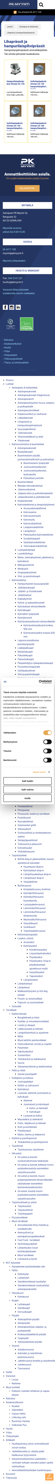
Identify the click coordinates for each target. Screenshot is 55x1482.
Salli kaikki (27, 781)
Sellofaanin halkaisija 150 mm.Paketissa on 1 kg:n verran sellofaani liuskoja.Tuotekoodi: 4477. (15, 135)
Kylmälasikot (30, 946)
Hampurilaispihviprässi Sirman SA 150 (15, 82)
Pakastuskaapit (26, 659)
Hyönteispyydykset (27, 1244)
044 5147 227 (15, 278)
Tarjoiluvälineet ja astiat (24, 1202)
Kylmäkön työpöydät (28, 614)
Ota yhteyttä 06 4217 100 (27, 12)
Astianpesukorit (26, 399)
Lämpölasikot (30, 979)
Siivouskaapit (25, 1311)
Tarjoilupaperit (25, 1213)
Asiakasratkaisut (14, 1402)
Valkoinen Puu (19, 1425)
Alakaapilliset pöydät (28, 1319)
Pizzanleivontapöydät (29, 666)
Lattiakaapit (24, 1304)
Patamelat (23, 1047)
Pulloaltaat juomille (33, 478)
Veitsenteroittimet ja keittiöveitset (35, 1066)
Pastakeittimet (25, 806)
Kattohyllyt (23, 1274)
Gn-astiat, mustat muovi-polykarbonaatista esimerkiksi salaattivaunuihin (33, 1195)
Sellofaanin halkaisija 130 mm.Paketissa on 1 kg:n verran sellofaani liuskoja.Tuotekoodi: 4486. (39, 93)
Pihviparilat (23, 810)
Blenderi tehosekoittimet (30, 485)
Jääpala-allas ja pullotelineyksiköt (35, 493)
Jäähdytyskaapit (26, 587)
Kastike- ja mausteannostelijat (33, 1021)
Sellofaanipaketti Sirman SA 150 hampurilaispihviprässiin (15, 126)
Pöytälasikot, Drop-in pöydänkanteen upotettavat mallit (40, 965)
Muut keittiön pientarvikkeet (32, 1040)
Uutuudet (16, 1006)
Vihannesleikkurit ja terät (30, 436)
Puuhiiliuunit (24, 817)
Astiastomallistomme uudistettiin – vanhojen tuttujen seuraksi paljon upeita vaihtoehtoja (32, 1463)
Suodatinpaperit (31, 538)
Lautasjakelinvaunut (34, 904)
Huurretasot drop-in (33, 866)
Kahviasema (29, 512)
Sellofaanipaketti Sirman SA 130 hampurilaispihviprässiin (39, 84)
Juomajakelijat (25, 1081)
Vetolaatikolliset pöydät (30, 1342)
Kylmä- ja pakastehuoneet (31, 602)
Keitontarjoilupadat (27, 934)
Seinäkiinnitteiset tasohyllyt (32, 1281)
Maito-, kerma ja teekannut (31, 1134)
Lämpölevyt (29, 531)
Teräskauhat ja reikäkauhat (32, 1059)
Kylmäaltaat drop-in (33, 870)
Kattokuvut (23, 1296)
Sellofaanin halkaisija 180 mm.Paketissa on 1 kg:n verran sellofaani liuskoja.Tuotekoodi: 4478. (39, 135)
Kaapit (15, 1300)
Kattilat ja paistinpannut (24, 1138)
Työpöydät (23, 1338)
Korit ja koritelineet (27, 1127)
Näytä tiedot (39, 772)
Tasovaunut (24, 1368)
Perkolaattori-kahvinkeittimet (38, 534)
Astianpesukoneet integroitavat (34, 395)
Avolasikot (28, 942)
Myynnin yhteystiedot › (14, 260)
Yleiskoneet (23, 440)
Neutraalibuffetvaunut (34, 919)
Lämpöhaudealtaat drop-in (37, 874)
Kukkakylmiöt (25, 598)
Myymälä (27, 205)
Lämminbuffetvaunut (34, 908)
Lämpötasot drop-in (33, 878)
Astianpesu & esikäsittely (28, 27)
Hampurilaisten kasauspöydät (33, 583)
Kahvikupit (34, 1111)
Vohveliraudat (25, 848)
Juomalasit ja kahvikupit (36, 1104)
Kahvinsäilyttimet (32, 523)
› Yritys (6, 351)
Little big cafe (19, 1417)
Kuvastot (10, 1474)
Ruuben (16, 1406)
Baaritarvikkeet (25, 482)
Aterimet (27, 1100)
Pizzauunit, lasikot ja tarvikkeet (34, 813)
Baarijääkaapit (25, 451)
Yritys (9, 1432)
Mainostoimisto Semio (28, 370)
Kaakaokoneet (25, 500)
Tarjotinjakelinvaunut (34, 930)
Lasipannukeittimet (33, 527)
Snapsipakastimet (27, 572)
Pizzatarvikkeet (19, 1217)
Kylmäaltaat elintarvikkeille (31, 606)
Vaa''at (21, 1063)
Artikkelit (10, 1440)
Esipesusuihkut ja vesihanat (32, 414)
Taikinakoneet (25, 433)
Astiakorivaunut (26, 1349)
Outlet (9, 1372)
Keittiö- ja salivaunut (28, 1085)
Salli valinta (27, 789)
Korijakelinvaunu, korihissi (36, 889)
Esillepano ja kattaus (22, 1078)
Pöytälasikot (35, 957)
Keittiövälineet (19, 1013)
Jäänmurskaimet (26, 489)
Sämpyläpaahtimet (27, 840)
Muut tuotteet (13, 1387)
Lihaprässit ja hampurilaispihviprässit (21, 33)
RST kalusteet (13, 1262)
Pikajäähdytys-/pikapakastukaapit (35, 663)
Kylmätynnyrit (25, 617)
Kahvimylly (29, 519)
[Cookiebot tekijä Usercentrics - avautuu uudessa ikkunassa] (39, 682)
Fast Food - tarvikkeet (29, 1240)
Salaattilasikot (36, 972)
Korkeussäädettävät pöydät (32, 1334)
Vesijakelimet (30, 881)
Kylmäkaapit (24, 610)
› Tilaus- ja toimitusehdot (16, 362)
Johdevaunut (24, 1364)
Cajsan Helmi (19, 1413)
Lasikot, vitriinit (25, 938)
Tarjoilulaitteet (19, 855)
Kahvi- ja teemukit (38, 1108)
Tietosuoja (11, 1477)
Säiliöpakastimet (26, 670)
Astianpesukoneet (27, 391)
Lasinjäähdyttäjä (26, 550)
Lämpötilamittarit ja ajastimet (33, 1032)
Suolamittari (24, 1055)
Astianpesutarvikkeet (28, 410)
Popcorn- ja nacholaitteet (30, 1002)
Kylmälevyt (23, 1089)
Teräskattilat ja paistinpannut (33, 1142)
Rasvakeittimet (25, 821)
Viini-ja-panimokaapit (29, 674)
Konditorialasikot (38, 949)
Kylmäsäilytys (19, 580)
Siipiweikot (17, 1409)
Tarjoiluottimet (25, 1210)
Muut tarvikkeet (20, 1221)
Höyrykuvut (17, 1293)
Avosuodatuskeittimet (34, 508)
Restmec (16, 1383)
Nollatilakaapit (25, 651)
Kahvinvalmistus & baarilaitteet (28, 444)
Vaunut (15, 1345)
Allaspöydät (24, 1323)
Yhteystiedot (12, 1436)
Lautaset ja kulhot (32, 1115)
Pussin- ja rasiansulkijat (30, 998)
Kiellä (27, 798)
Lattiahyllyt (23, 1277)
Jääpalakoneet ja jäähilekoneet (34, 497)
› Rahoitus (8, 340)
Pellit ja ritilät (18, 1070)
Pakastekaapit (25, 655)
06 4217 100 (9, 249)
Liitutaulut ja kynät (27, 1259)
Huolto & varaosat (27, 270)
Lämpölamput (25, 983)
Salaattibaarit (30, 923)
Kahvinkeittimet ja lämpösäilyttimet (36, 504)
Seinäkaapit (24, 1308)
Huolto (9, 1428)
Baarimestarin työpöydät (36, 463)
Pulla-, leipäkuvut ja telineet (32, 1123)
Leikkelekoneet (25, 417)
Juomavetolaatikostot (34, 467)
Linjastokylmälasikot (40, 953)
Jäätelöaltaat (24, 595)
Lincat (15, 1379)
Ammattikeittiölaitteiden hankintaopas (31, 1470)
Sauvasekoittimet (27, 429)
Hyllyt (15, 1270)
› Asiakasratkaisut (12, 343)
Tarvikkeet (11, 1010)
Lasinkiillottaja (25, 553)
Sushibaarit (29, 927)
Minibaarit (23, 568)
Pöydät (15, 1315)
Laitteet (10, 27)
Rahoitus (10, 1398)
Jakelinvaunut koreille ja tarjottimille (36, 1360)
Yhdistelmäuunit (26, 851)
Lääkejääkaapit (26, 648)
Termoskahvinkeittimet (35, 546)
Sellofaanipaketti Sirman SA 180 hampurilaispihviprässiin (39, 126)
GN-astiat (16, 1153)
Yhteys (27, 242)
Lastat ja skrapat (26, 1025)
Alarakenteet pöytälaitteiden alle (28, 1266)
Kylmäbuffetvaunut (33, 893)
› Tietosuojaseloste (12, 358)
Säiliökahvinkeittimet (34, 542)
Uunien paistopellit (27, 1074)
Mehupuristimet (26, 565)
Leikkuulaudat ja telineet (30, 1028)
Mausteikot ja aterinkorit (30, 1119)
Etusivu (9, 380)
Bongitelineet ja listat (28, 1017)
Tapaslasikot (36, 976)
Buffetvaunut (24, 885)
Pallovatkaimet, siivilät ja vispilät (34, 1044)
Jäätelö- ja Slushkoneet (30, 591)
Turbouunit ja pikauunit (30, 844)
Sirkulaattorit (24, 829)
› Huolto (7, 347)
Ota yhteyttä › (27, 188)
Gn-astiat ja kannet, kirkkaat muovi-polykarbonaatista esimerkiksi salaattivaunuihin (36, 1168)
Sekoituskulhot (25, 1051)
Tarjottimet (17, 1146)
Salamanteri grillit (27, 825)
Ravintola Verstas (21, 1421)
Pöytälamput (24, 1130)
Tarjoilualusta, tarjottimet (31, 1149)
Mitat (20, 1036)
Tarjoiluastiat (24, 1206)
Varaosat (10, 1376)
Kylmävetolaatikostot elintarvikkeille (36, 621)
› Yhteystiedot (10, 355)
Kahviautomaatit (32, 515)
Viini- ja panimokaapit (29, 576)
